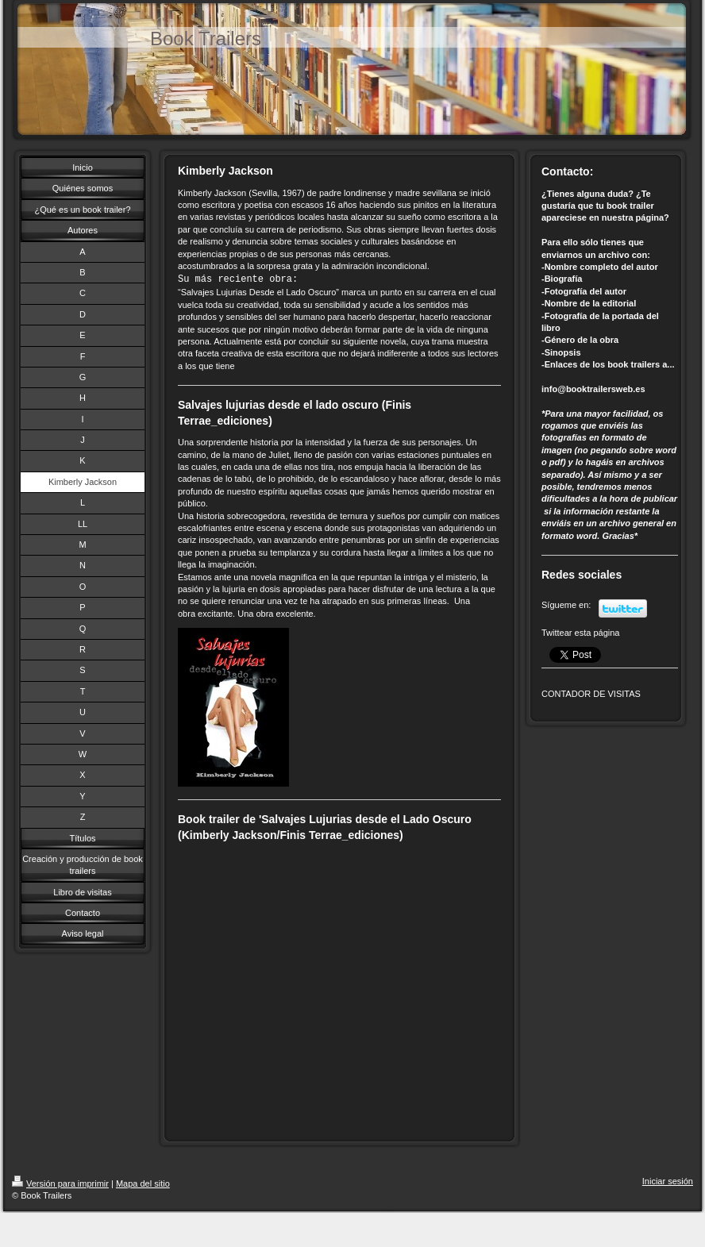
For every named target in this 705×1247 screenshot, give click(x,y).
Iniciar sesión (667, 1181)
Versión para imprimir (60, 1183)
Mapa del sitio (143, 1183)
